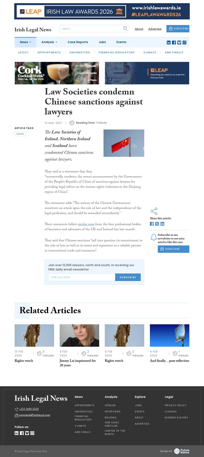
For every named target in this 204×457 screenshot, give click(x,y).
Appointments (49, 52)
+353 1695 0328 (29, 409)
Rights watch (24, 361)
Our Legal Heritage (112, 424)
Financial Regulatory (117, 52)
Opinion (110, 405)
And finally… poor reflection (169, 361)
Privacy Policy (176, 405)
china (20, 134)
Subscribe (128, 277)
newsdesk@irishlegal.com (34, 415)
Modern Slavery (176, 417)
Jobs (102, 42)
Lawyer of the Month (115, 432)
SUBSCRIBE (179, 28)
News (24, 42)
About (139, 29)
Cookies (171, 411)
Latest (23, 52)
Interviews (113, 411)
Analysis (48, 42)
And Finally (174, 52)
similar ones (86, 225)
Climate (150, 52)
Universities (80, 52)
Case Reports (78, 42)
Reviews (110, 417)
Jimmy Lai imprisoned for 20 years (78, 363)
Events (121, 42)
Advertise (154, 29)
